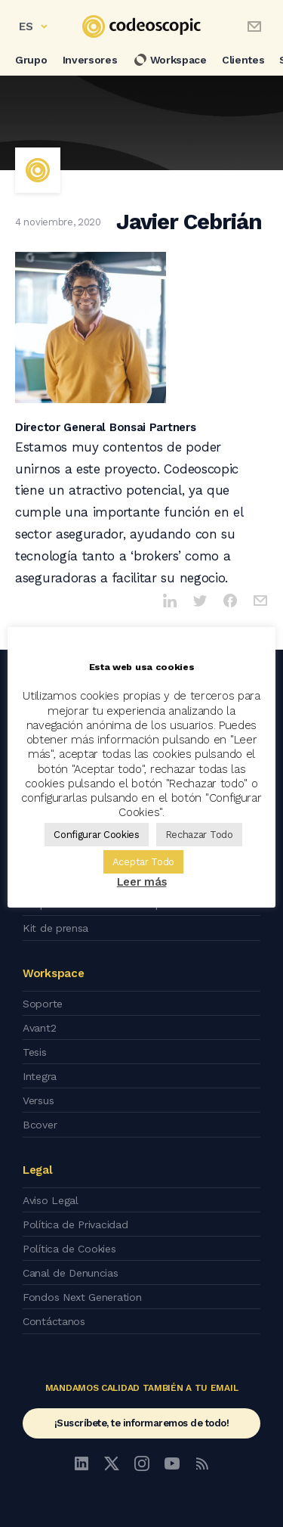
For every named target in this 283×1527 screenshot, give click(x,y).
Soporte (43, 1004)
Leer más (142, 882)
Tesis (35, 1052)
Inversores (90, 60)
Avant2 (39, 1028)
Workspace (170, 59)
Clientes (243, 60)
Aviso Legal (50, 1200)
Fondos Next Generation (82, 1297)
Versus (38, 1100)
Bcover (40, 1125)
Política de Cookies (69, 1249)
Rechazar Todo (199, 834)
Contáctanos (54, 1321)
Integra (40, 1076)
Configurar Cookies (97, 834)
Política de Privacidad (75, 1224)
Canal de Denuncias (70, 1273)
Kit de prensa (55, 928)
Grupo (31, 60)
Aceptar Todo (143, 861)
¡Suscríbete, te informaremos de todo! (141, 1423)
